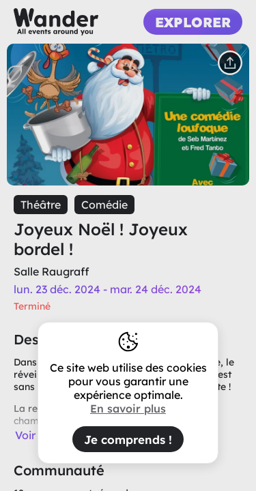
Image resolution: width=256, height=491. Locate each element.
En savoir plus (128, 408)
